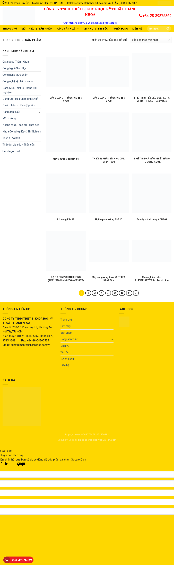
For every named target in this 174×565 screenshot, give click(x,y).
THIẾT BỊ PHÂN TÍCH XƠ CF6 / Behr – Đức (108, 160)
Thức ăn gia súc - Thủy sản (18, 144)
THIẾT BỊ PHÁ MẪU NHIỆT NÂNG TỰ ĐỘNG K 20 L (152, 160)
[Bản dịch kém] (21, 465)
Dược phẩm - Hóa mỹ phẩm (19, 105)
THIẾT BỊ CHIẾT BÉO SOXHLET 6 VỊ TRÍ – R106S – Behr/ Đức (152, 99)
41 (129, 292)
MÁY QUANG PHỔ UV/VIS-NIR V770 (108, 99)
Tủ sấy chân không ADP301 (151, 219)
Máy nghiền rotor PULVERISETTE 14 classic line (152, 279)
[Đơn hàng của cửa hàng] (150, 40)
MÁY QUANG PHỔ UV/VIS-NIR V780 (65, 99)
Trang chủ (10, 28)
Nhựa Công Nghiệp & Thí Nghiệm (22, 131)
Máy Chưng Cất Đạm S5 (66, 158)
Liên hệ (137, 28)
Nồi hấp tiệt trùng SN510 (108, 219)
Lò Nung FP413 (65, 219)
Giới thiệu (27, 28)
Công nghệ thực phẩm (15, 74)
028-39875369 (22, 560)
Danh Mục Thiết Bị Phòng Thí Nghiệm (20, 90)
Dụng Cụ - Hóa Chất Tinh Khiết (20, 98)
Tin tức (103, 28)
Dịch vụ (88, 28)
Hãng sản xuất (68, 28)
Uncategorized (11, 151)
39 (115, 292)
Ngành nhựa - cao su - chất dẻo (21, 125)
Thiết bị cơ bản (11, 138)
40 (122, 292)
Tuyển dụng (120, 28)
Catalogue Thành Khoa (16, 61)
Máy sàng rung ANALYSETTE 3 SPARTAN (109, 279)
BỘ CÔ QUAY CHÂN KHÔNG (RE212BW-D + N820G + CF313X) (66, 279)
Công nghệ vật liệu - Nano (18, 81)
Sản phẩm (45, 28)
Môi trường (9, 118)
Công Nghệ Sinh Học (15, 68)
